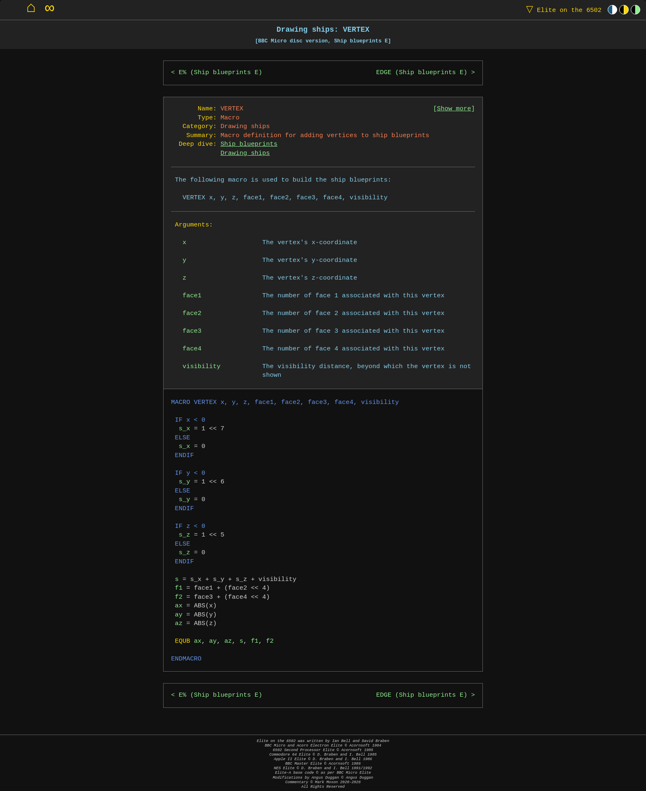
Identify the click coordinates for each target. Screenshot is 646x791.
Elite (562, 9)
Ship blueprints (248, 144)
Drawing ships (245, 153)
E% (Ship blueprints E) (220, 72)
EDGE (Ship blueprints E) (421, 72)
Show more (454, 109)
